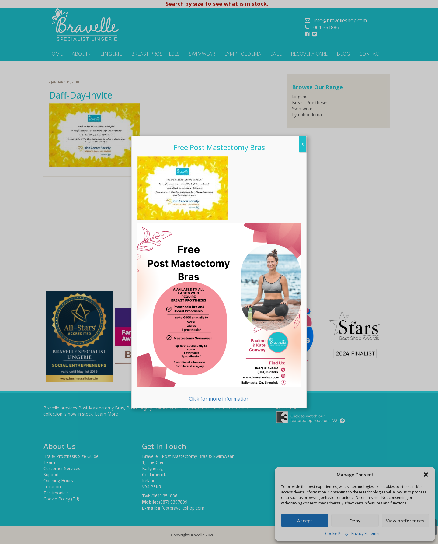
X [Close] (303, 144)
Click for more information (219, 312)
